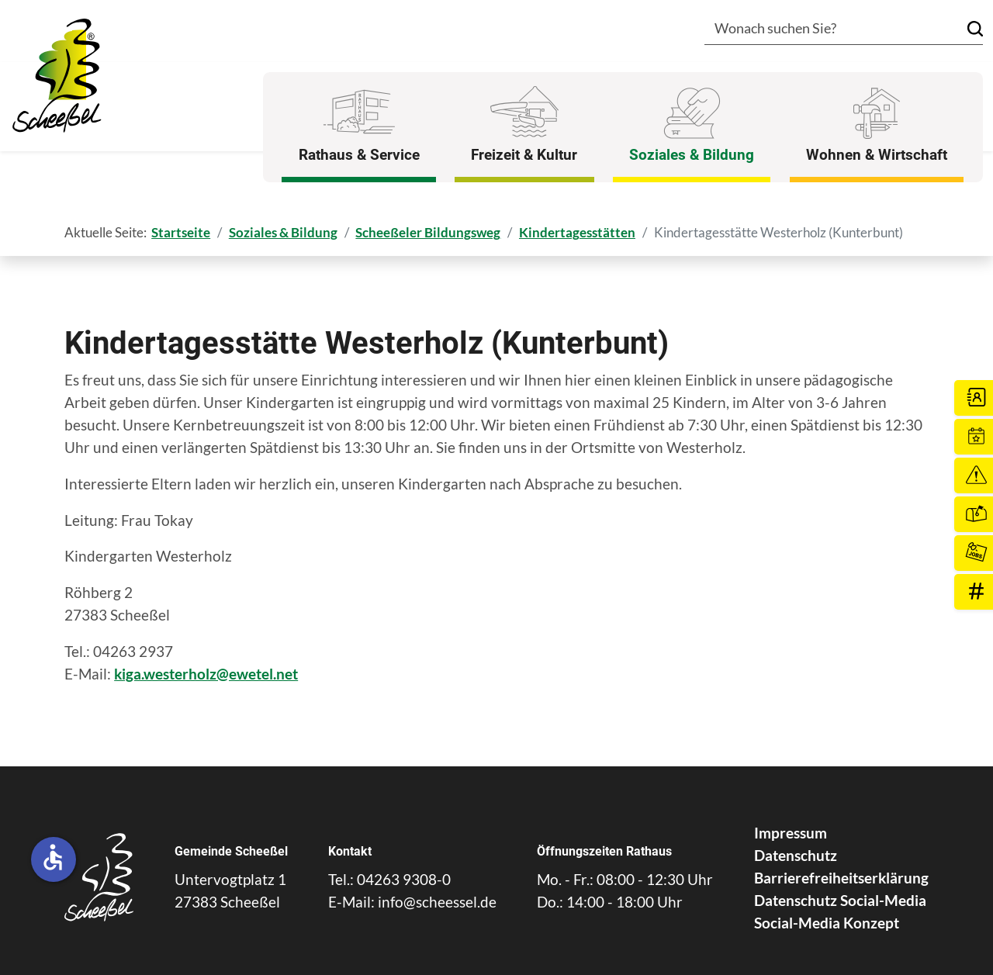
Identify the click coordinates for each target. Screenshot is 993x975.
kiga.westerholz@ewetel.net (206, 674)
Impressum (790, 833)
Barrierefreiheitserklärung (841, 878)
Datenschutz (795, 855)
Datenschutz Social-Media (840, 900)
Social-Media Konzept (826, 923)
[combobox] (820, 30)
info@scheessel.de (437, 902)
